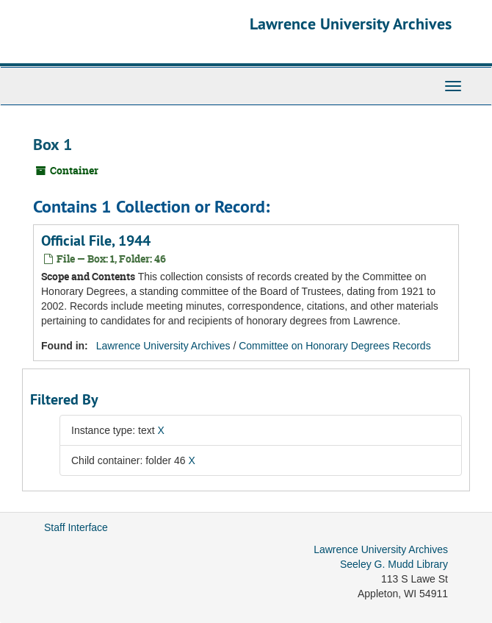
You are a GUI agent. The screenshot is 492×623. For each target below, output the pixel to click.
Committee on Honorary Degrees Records (334, 346)
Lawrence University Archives (351, 23)
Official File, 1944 (96, 240)
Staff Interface (76, 527)
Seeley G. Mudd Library (394, 564)
